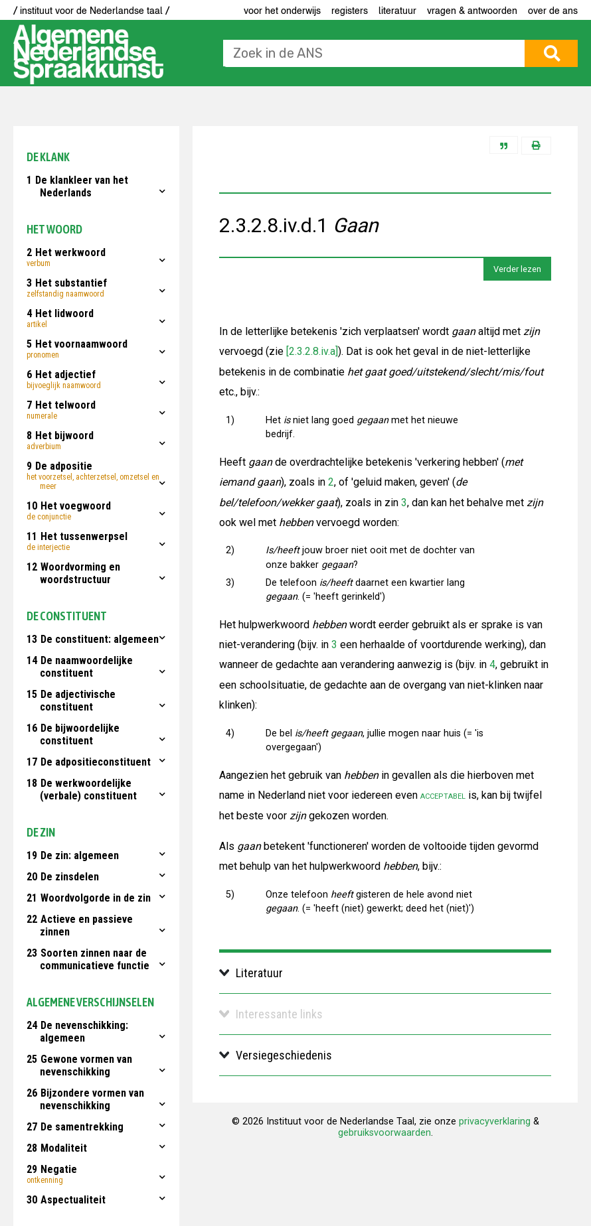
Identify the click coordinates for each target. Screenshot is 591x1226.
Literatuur (397, 10)
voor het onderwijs (282, 10)
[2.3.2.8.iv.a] (311, 351)
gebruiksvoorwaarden (384, 1132)
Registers (349, 10)
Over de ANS (553, 10)
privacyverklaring (495, 1121)
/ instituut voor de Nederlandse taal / (91, 10)
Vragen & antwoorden (472, 10)
